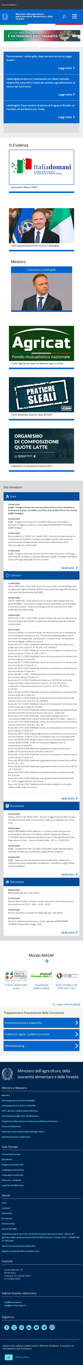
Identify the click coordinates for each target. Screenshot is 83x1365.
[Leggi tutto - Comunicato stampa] (41, 67)
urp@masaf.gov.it (13, 1302)
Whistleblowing (42, 1045)
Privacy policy (22, 1357)
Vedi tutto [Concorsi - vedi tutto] (69, 798)
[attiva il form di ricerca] (64, 17)
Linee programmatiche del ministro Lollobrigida (35, 245)
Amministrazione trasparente (42, 1022)
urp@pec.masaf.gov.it (15, 1305)
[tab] (41, 63)
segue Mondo (66, 1004)
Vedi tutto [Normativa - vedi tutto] (69, 874)
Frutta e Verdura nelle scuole (16, 986)
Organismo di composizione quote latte (31, 466)
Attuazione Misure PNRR (24, 187)
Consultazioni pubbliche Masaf (41, 986)
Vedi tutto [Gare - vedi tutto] (69, 568)
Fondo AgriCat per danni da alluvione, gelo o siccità (37, 363)
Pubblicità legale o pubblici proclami (42, 1034)
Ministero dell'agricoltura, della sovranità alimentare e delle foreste (34, 16)
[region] (41, 982)
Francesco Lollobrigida (41, 269)
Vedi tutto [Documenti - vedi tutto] (69, 932)
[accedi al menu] (74, 16)
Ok (8, 1357)
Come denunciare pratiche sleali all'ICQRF (32, 414)
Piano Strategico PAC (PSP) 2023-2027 (67, 986)
